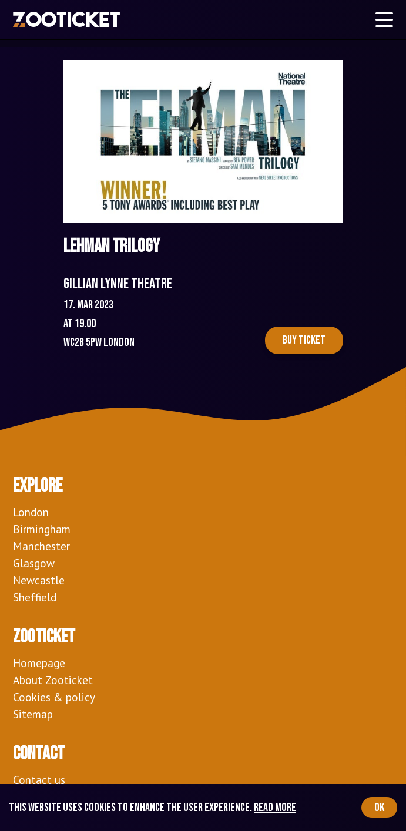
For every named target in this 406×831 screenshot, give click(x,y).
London (31, 511)
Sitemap (33, 713)
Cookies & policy (54, 696)
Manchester (41, 546)
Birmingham (42, 529)
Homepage (39, 662)
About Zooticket (53, 679)
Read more (275, 807)
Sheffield (34, 597)
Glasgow (34, 563)
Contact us (39, 779)
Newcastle (39, 580)
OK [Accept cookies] (379, 807)
